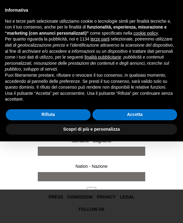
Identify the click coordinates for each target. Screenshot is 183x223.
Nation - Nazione (91, 166)
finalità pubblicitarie (102, 57)
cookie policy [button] (146, 33)
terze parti (100, 39)
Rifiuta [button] (48, 114)
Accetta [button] (135, 114)
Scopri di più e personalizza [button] (91, 129)
